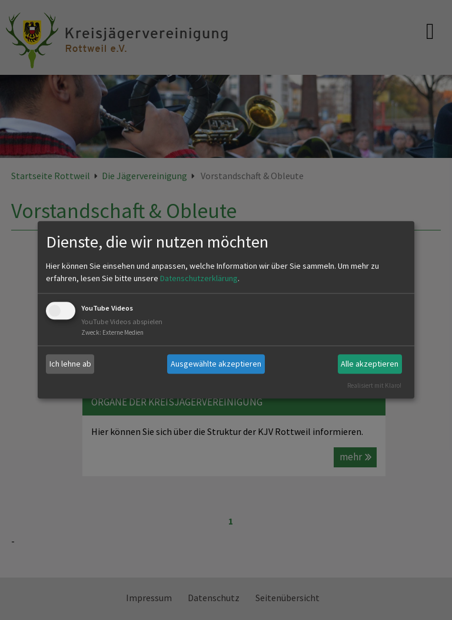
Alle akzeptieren (369, 363)
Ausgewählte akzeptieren (216, 363)
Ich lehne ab (70, 363)
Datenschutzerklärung (199, 278)
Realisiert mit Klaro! (374, 385)
